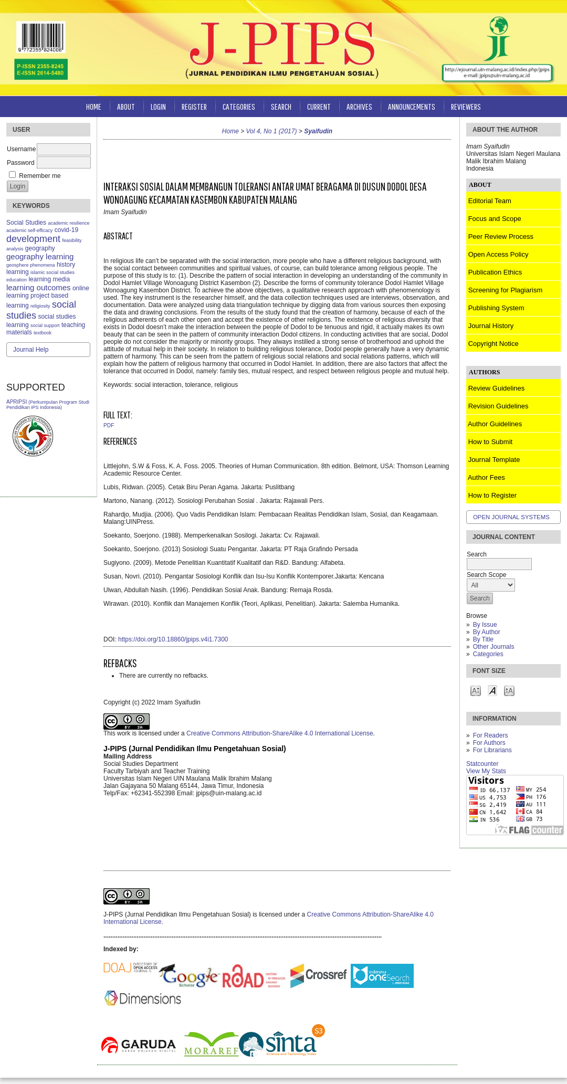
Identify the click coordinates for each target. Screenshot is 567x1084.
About (126, 106)
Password (21, 162)
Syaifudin (318, 131)
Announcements (411, 106)
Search (281, 106)
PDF (108, 425)
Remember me (39, 176)
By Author (486, 632)
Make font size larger (509, 690)
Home (93, 106)
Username (21, 149)
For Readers (490, 735)
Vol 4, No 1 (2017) (271, 131)
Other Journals (493, 646)
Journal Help (30, 349)
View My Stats (486, 771)
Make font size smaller (475, 690)
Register (194, 106)
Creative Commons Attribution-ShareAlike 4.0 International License (279, 733)
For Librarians (492, 750)
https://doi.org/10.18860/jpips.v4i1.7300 (173, 639)
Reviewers (466, 106)
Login (158, 106)
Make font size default (492, 690)
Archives (359, 106)
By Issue (485, 624)
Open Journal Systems (511, 517)
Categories (488, 654)
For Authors (489, 742)
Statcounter (482, 763)
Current (319, 106)
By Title (483, 639)
